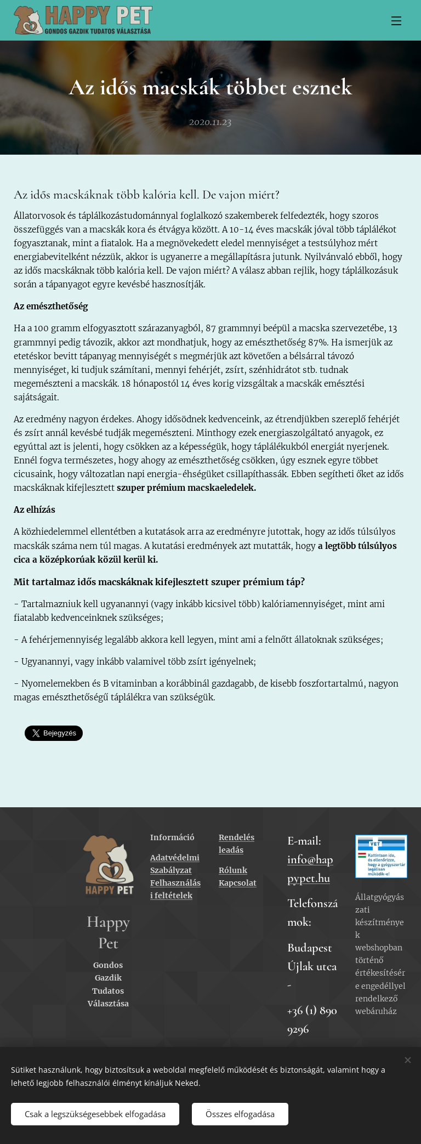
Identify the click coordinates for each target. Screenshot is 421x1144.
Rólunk (233, 870)
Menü (396, 20)
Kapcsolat (238, 883)
